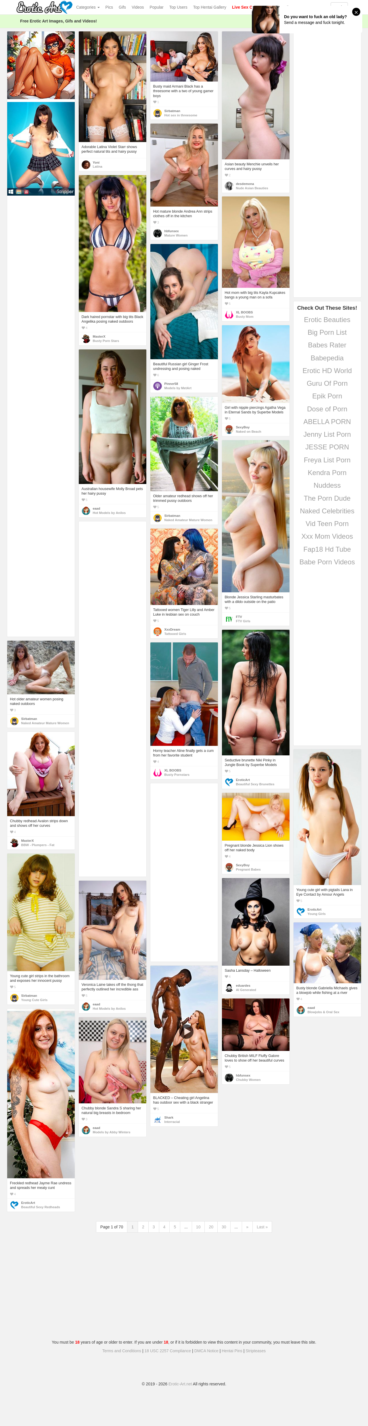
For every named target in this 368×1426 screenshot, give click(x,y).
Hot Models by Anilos (109, 513)
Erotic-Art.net (180, 1384)
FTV (239, 617)
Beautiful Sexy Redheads (40, 1207)
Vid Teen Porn (327, 523)
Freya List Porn (327, 460)
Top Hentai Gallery (209, 7)
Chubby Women (248, 1079)
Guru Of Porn (327, 383)
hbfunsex (171, 231)
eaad (96, 508)
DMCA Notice (206, 1351)
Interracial (172, 1122)
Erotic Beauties (327, 320)
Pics (109, 7)
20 (211, 1227)
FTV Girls (243, 621)
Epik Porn (327, 396)
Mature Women (176, 235)
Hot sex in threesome (181, 115)
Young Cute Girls (34, 1000)
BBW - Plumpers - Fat (38, 845)
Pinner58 (171, 383)
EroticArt (243, 780)
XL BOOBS (244, 312)
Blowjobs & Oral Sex (324, 1012)
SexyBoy (243, 427)
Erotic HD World (327, 371)
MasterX (99, 336)
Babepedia (327, 358)
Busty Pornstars (177, 774)
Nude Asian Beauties (252, 188)
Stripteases (256, 1351)
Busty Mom (245, 316)
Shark (168, 1117)
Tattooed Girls (175, 634)
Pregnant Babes (248, 869)
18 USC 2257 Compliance (168, 1351)
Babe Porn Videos (327, 562)
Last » (262, 1227)
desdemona (245, 184)
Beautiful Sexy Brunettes (255, 784)
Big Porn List (327, 332)
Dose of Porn (327, 409)
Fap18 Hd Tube (327, 549)
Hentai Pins (232, 1351)
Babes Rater (327, 345)
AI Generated (246, 990)
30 (224, 1227)
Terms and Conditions (121, 1351)
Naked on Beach (248, 431)
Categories (88, 7)
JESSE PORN (327, 447)
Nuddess (327, 485)
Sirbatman (172, 111)
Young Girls (317, 914)
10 (198, 1227)
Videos (138, 7)
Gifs (122, 7)
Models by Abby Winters (112, 1132)
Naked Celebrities (327, 511)
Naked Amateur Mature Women (188, 520)
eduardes (243, 985)
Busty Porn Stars (106, 341)
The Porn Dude (327, 498)
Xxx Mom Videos (327, 536)
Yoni (96, 162)
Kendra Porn (327, 472)
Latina (97, 166)
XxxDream (172, 629)
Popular (157, 7)
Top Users (178, 7)
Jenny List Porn (327, 434)
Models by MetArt (177, 388)
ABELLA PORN (327, 421)
